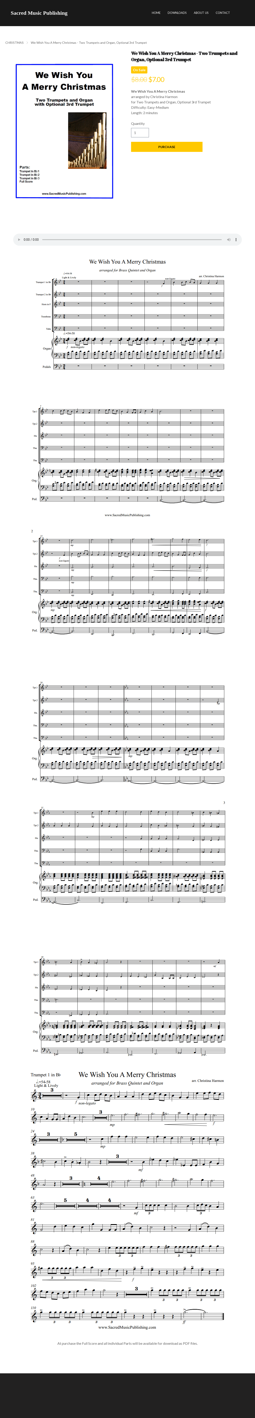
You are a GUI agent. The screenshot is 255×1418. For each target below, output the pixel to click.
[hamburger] (72, 13)
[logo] (39, 12)
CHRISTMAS (14, 42)
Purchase (166, 147)
